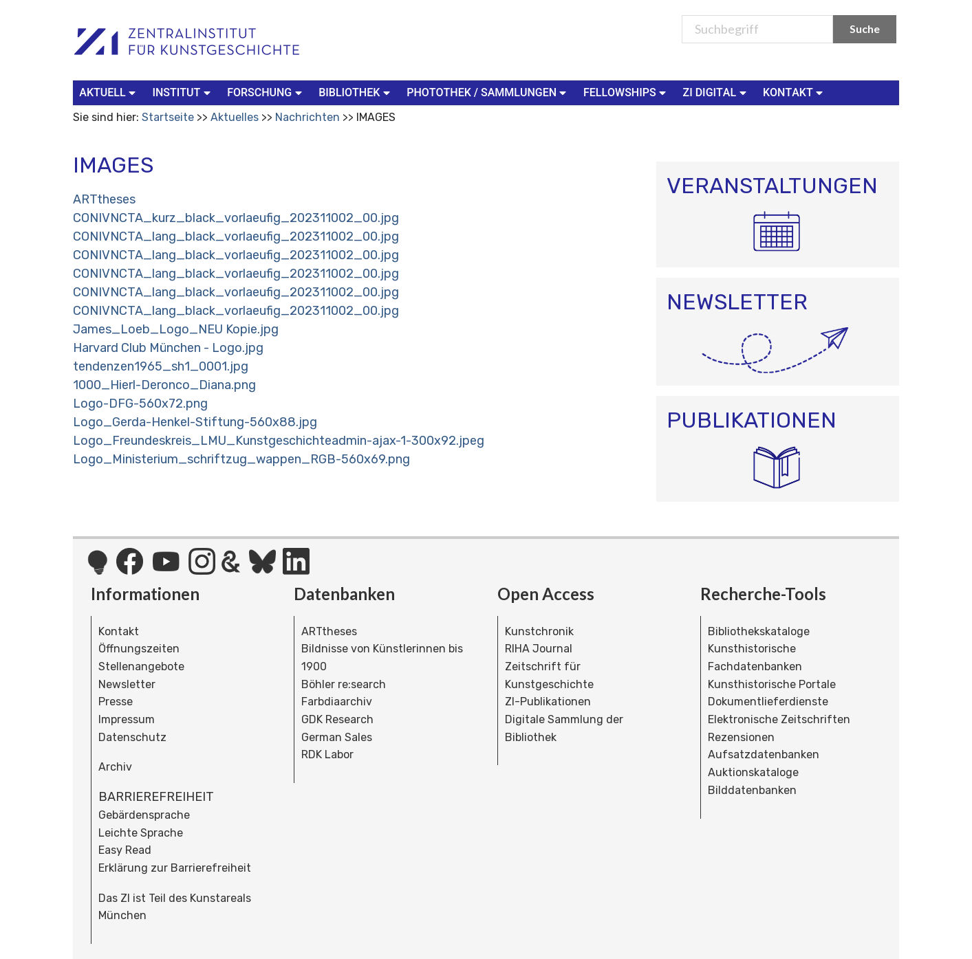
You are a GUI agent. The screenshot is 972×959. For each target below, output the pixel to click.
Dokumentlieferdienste (768, 701)
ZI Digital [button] (716, 92)
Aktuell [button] (108, 92)
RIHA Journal (538, 648)
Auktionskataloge (753, 772)
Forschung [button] (266, 92)
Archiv (115, 766)
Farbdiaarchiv (336, 701)
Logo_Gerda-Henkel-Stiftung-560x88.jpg (195, 422)
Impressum (126, 719)
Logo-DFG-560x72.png (140, 403)
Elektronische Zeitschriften (779, 719)
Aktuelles (234, 117)
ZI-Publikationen (548, 701)
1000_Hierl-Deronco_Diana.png (164, 385)
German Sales (336, 737)
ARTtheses (104, 199)
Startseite (168, 117)
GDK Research (337, 719)
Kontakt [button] (794, 92)
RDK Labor (327, 754)
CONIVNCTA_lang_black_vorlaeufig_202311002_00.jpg (236, 236)
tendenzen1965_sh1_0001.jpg (160, 366)
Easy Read (124, 850)
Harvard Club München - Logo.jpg (168, 347)
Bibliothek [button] (355, 92)
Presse (115, 701)
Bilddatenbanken (752, 790)
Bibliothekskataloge (759, 631)
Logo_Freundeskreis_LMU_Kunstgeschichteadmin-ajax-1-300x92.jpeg (278, 440)
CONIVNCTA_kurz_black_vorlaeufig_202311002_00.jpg (236, 217)
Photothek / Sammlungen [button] (488, 92)
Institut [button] (182, 92)
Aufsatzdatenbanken (763, 754)
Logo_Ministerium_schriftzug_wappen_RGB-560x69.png (241, 459)
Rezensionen (741, 737)
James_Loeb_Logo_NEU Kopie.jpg (176, 329)
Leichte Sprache (140, 832)
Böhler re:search (343, 684)
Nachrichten (307, 117)
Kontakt (118, 631)
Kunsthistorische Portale (772, 684)
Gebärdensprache (144, 815)
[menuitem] (110, 92)
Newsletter (126, 684)
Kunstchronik (539, 631)
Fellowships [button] (626, 92)
